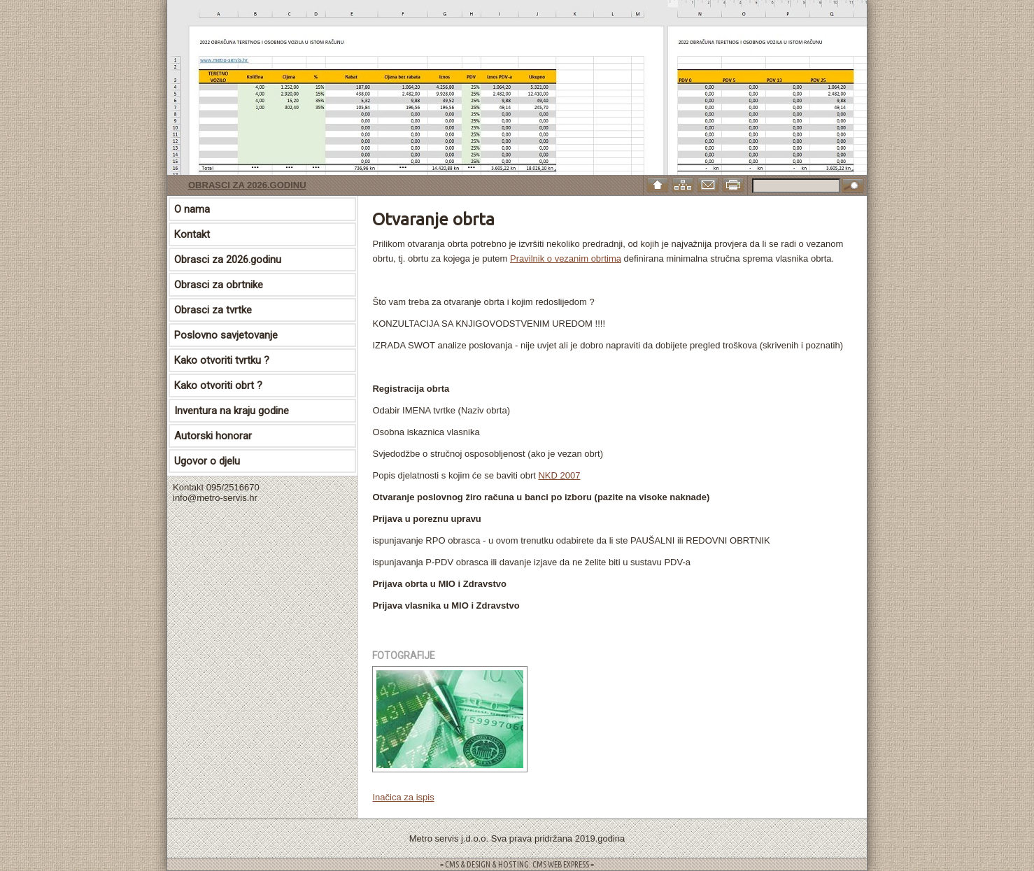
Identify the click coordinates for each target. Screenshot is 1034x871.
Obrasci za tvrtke (213, 310)
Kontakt (192, 234)
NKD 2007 (559, 475)
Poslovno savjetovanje (226, 335)
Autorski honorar (213, 436)
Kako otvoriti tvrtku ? (221, 360)
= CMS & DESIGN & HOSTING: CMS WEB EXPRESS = (517, 864)
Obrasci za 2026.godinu (247, 185)
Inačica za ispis (403, 797)
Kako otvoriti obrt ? (218, 385)
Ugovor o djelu (207, 461)
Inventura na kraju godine (231, 410)
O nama (192, 209)
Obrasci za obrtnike (218, 284)
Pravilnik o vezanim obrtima (565, 258)
